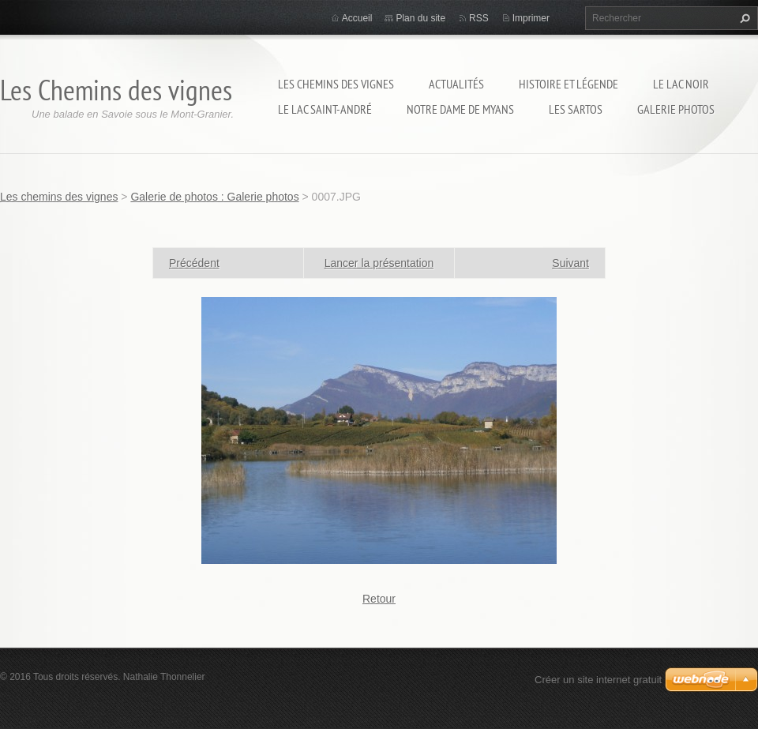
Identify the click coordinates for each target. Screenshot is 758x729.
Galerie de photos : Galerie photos (214, 196)
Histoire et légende (568, 84)
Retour (379, 598)
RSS (479, 18)
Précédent (194, 263)
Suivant (570, 263)
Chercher (743, 18)
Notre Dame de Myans (460, 109)
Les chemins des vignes (336, 84)
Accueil (357, 18)
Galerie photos (676, 109)
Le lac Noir (681, 84)
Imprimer (531, 18)
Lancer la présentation (379, 263)
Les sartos (575, 109)
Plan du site (420, 18)
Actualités (456, 84)
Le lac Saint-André (325, 109)
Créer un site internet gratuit (598, 680)
